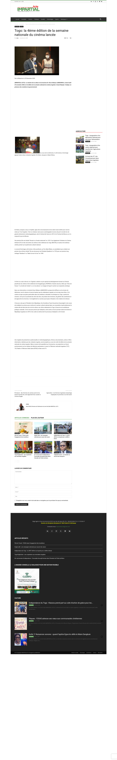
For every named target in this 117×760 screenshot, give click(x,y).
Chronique (82, 652)
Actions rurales (74, 652)
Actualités (21, 24)
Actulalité (23, 19)
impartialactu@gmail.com (63, 526)
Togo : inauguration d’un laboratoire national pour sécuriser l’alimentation (93, 137)
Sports (57, 19)
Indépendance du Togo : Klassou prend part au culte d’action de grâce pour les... (61, 603)
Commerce (88, 652)
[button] (101, 19)
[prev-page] (16, 461)
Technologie (50, 19)
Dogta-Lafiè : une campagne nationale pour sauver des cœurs (30, 547)
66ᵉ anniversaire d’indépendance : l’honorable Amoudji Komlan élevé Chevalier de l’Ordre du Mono (42, 456)
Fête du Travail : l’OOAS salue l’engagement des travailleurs (30, 543)
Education (100, 652)
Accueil (17, 19)
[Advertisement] (43, 124)
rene (17, 38)
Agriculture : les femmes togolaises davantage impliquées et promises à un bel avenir (59, 393)
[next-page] (18, 461)
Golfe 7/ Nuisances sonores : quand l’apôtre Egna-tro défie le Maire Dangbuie (60, 634)
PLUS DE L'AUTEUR (37, 418)
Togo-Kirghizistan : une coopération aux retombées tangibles (30, 554)
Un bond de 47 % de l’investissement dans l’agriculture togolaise (92, 158)
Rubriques (64, 19)
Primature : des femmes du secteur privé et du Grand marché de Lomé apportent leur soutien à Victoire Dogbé (28, 394)
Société (43, 19)
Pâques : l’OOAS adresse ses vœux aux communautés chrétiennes (55, 619)
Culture (30, 19)
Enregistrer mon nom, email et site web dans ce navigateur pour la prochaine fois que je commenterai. (42, 500)
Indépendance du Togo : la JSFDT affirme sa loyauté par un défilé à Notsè (62, 437)
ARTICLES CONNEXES (22, 418)
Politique (36, 19)
